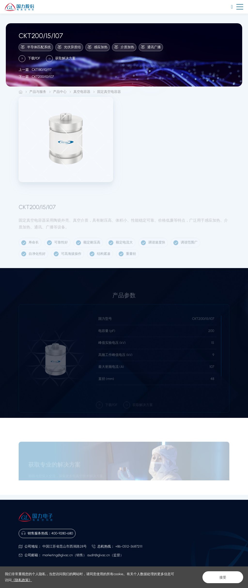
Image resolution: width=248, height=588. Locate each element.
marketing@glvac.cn (57, 555)
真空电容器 (81, 92)
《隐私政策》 (22, 580)
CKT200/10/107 (36, 81)
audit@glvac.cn (98, 555)
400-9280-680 (62, 533)
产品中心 (60, 92)
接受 (222, 577)
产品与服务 (37, 92)
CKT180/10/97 (35, 74)
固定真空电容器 (109, 92)
